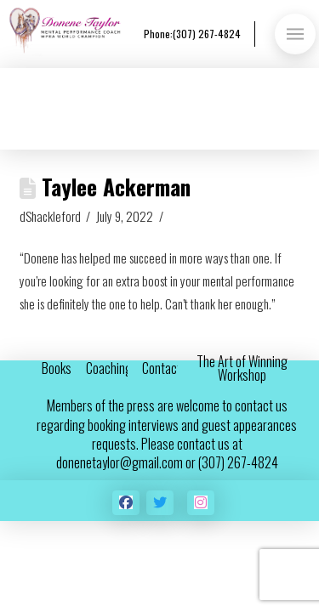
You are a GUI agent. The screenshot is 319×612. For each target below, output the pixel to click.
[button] (295, 34)
